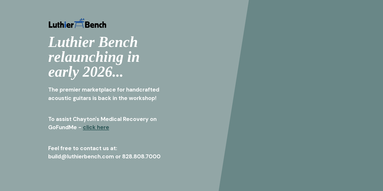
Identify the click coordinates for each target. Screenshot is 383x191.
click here (96, 127)
